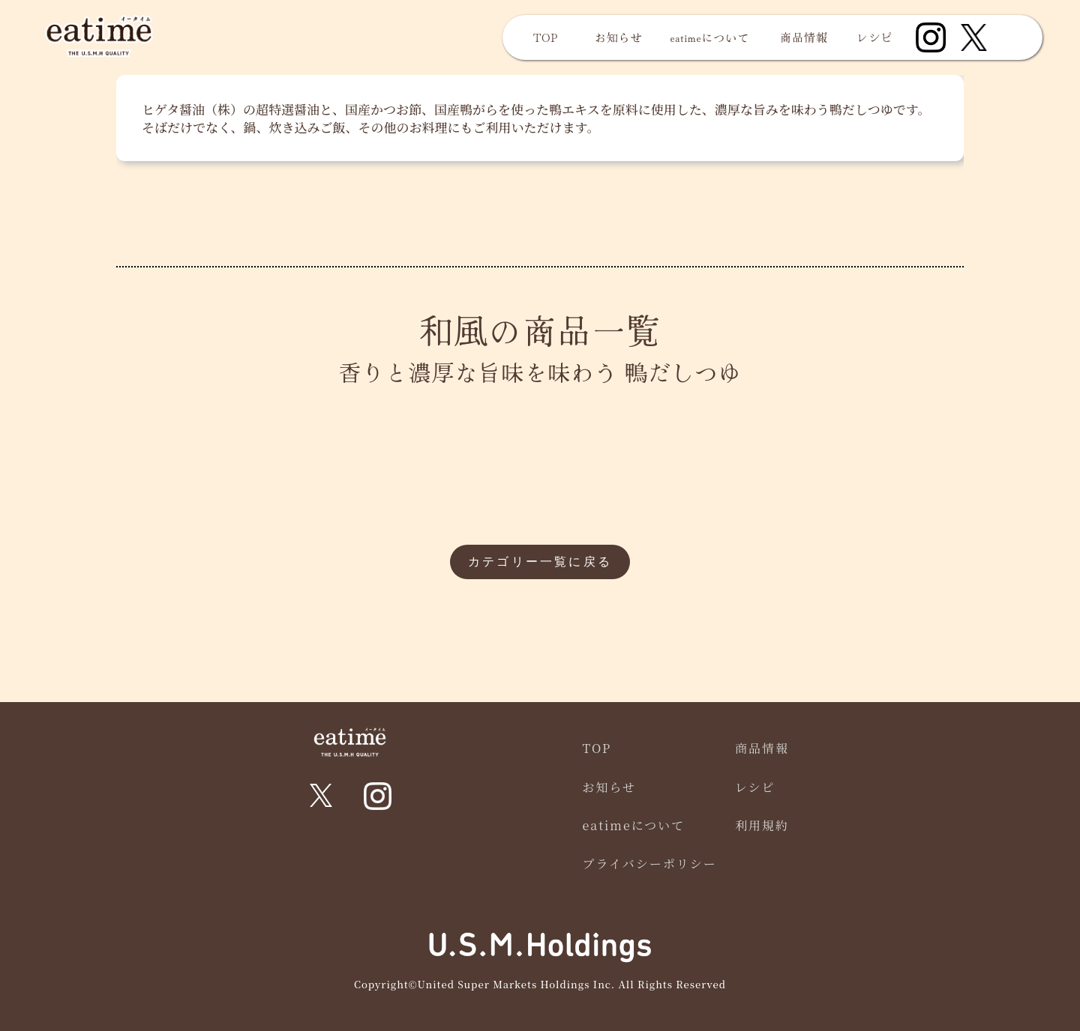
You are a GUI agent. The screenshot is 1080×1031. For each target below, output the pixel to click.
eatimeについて (710, 37)
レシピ (875, 37)
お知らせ (619, 37)
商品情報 (804, 37)
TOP (545, 37)
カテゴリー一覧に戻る (540, 561)
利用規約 (762, 825)
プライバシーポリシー (650, 863)
